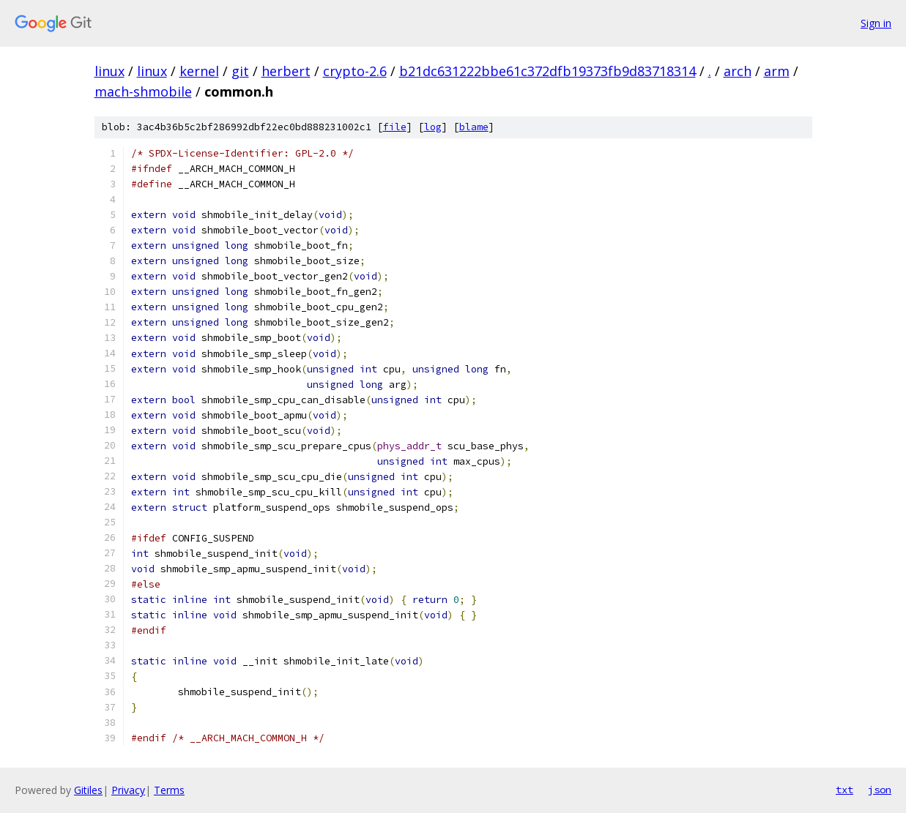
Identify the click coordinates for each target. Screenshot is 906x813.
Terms (169, 790)
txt (844, 789)
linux (109, 71)
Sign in (876, 23)
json (879, 789)
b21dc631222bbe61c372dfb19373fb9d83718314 (547, 71)
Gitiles (88, 790)
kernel (199, 71)
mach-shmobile (143, 91)
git (240, 71)
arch (737, 71)
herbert (286, 71)
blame (474, 127)
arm (777, 71)
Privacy (128, 790)
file (394, 127)
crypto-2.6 (355, 71)
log (433, 127)
